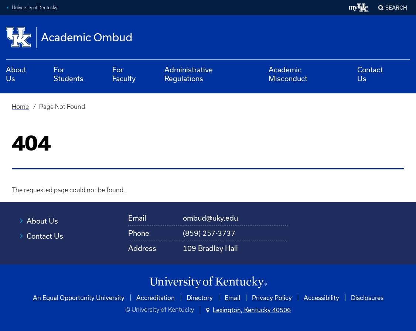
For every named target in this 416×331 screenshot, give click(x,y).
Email (232, 297)
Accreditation (155, 297)
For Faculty (124, 74)
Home (20, 106)
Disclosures (367, 297)
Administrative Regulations (188, 74)
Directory (200, 297)
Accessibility (321, 297)
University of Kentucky (34, 7)
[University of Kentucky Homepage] (208, 282)
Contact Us (370, 74)
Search (396, 7)
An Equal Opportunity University (79, 297)
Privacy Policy (272, 297)
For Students (68, 74)
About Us (16, 74)
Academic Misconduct (288, 74)
